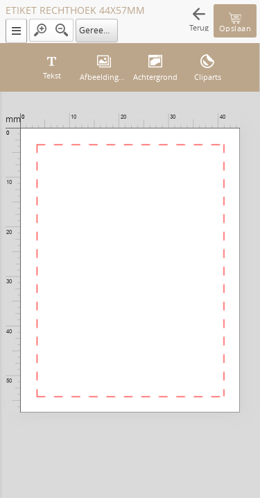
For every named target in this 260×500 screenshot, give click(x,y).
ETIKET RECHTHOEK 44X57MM (75, 10)
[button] (16, 30)
